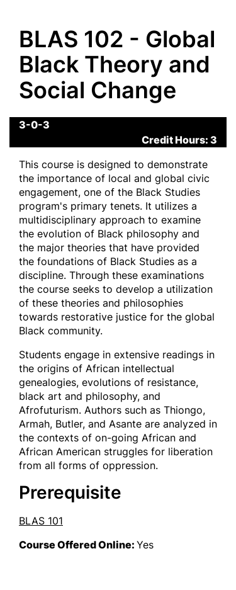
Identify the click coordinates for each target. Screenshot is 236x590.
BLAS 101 (41, 520)
